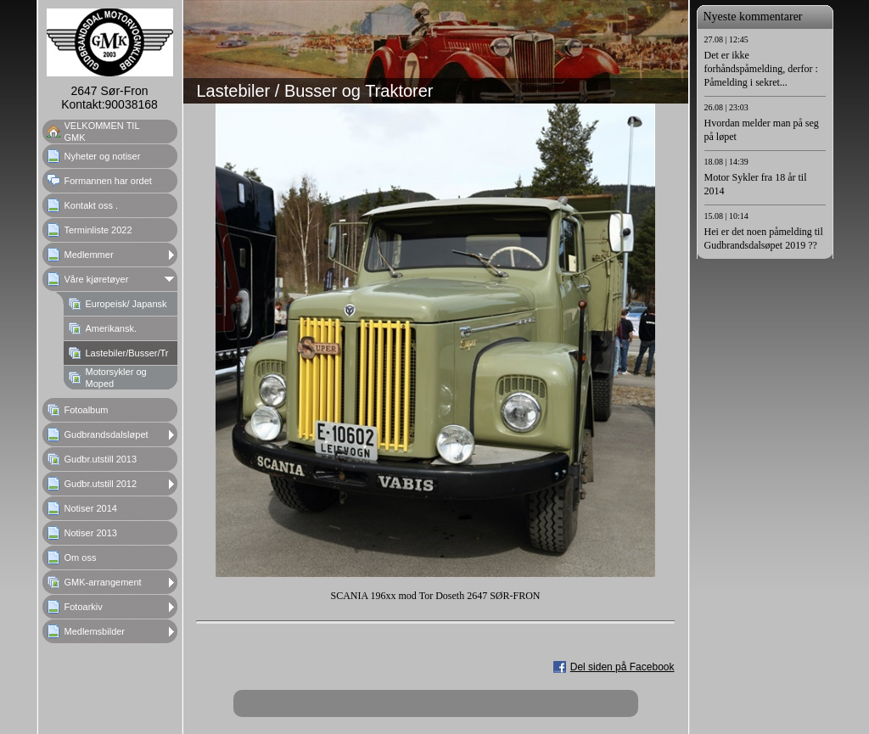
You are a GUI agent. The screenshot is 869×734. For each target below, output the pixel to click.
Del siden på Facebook (622, 667)
